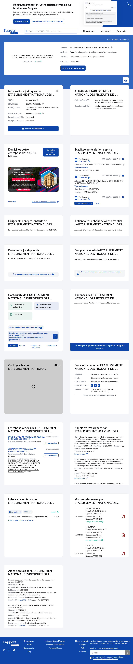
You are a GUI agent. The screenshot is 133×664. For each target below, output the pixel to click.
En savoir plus (21, 21)
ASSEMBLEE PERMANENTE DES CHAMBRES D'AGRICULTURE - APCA (23, 468)
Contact (82, 652)
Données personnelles (55, 644)
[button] (33, 128)
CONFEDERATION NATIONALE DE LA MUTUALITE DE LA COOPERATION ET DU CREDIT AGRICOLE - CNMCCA (24, 463)
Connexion (122, 31)
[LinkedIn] (4, 650)
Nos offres (89, 31)
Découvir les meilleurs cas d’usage (47, 21)
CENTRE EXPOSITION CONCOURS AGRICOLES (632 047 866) (22, 450)
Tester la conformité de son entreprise (26, 327)
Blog (29, 652)
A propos (82, 644)
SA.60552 (22, 600)
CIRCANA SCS (88, 451)
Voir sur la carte (81, 167)
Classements (29, 648)
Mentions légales (55, 648)
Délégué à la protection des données (99, 395)
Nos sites (106, 31)
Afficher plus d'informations (21, 520)
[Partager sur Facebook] (9, 650)
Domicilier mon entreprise (50, 152)
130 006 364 (28, 61)
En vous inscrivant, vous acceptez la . (108, 658)
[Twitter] (14, 650)
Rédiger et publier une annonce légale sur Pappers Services (99, 347)
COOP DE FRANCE (16, 472)
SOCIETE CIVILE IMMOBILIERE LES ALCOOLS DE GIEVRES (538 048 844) (26, 438)
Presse (29, 644)
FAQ (82, 648)
